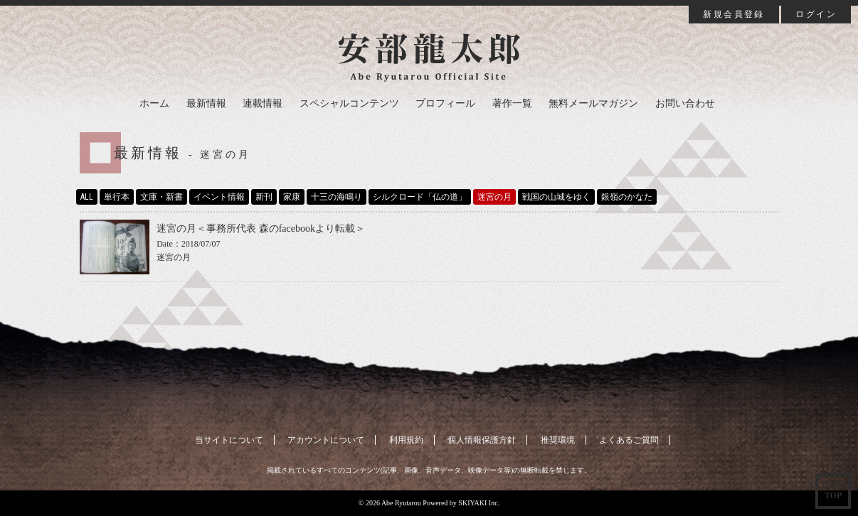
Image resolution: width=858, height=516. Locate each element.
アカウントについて (325, 440)
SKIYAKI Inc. (478, 503)
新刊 (263, 197)
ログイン (816, 14)
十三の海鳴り (336, 197)
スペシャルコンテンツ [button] (349, 103)
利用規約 (406, 440)
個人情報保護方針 (481, 440)
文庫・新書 (161, 197)
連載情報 (262, 103)
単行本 (116, 197)
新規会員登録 (733, 14)
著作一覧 (512, 103)
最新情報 (206, 103)
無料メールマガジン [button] (593, 103)
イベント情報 (219, 197)
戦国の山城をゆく (556, 197)
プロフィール (445, 103)
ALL (86, 197)
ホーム (154, 103)
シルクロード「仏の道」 (420, 197)
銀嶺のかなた (626, 197)
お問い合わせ (685, 103)
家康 (291, 197)
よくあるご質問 (629, 440)
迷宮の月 (494, 197)
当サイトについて (229, 440)
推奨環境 (558, 440)
